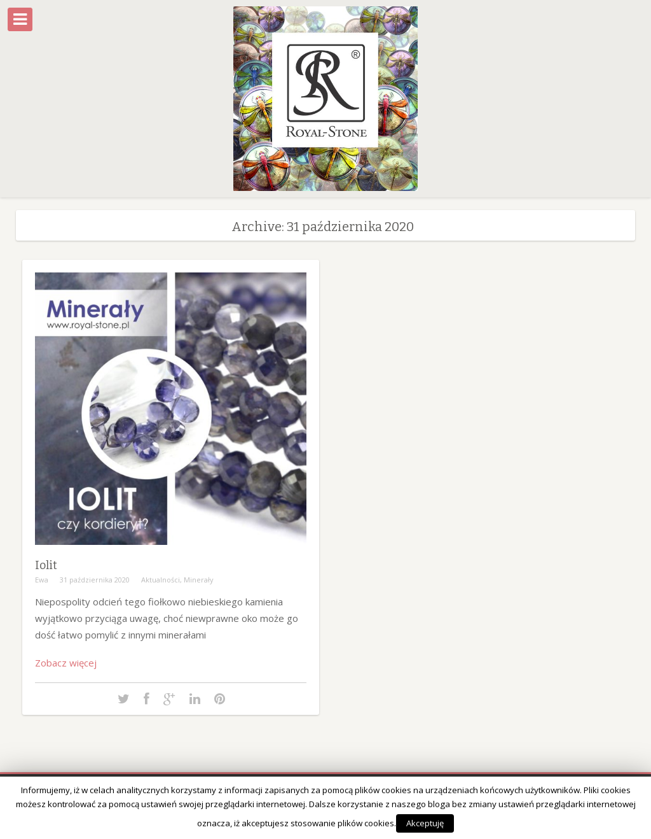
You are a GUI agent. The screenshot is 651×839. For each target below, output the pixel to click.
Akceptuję (425, 823)
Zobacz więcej (66, 662)
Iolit (46, 565)
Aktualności (160, 579)
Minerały (199, 579)
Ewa (41, 579)
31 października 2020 (95, 579)
